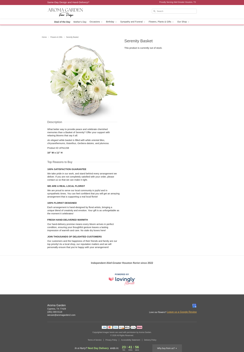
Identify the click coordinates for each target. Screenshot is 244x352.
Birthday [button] (111, 21)
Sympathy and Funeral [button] (133, 21)
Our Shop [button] (183, 21)
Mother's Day (80, 22)
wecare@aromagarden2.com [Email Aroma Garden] (61, 315)
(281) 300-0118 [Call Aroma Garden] (54, 312)
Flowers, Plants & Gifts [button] (161, 21)
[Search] (174, 11)
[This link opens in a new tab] (122, 279)
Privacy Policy (111, 340)
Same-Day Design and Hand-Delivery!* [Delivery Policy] (68, 2)
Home (44, 37)
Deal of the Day (62, 22)
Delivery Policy (150, 340)
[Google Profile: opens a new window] (194, 305)
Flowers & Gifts (56, 37)
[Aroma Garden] (69, 12)
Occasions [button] (96, 21)
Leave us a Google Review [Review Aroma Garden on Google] (182, 312)
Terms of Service (94, 340)
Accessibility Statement (130, 340)
